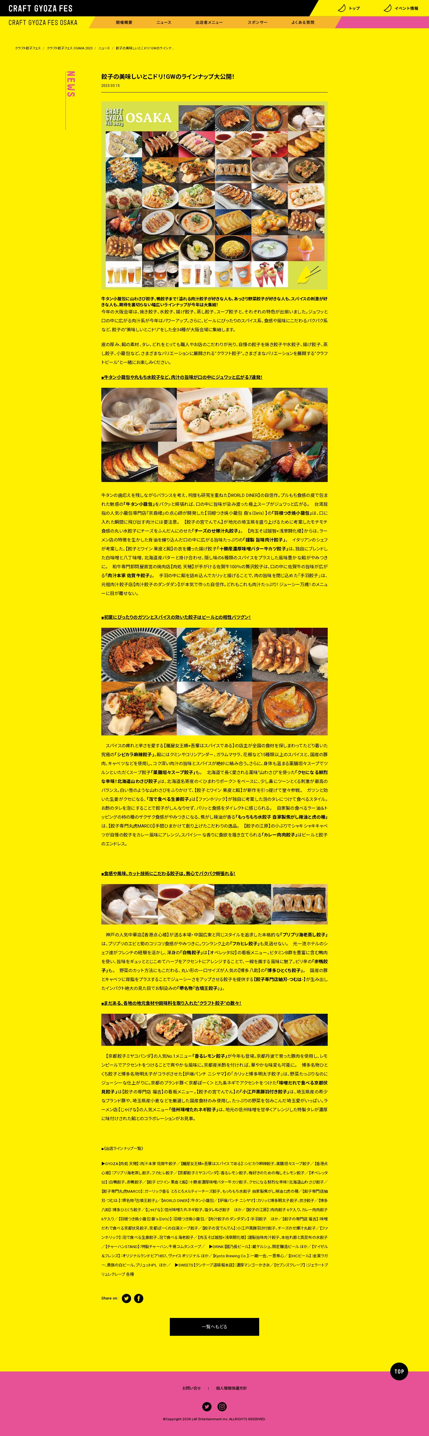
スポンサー (258, 22)
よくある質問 (303, 22)
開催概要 (124, 22)
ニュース (164, 22)
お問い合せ (191, 1388)
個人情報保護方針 (231, 1388)
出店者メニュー (209, 22)
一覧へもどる (214, 1327)
